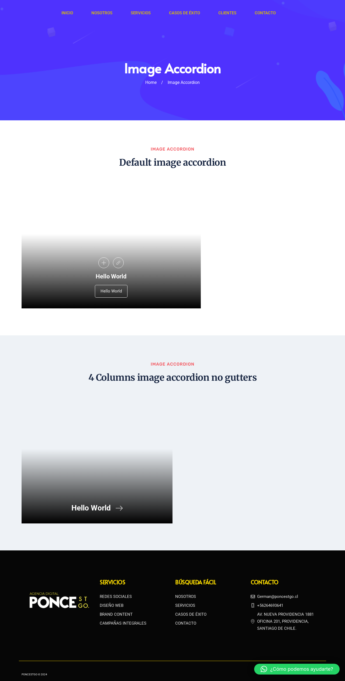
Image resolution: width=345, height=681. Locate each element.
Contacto (264, 13)
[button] (297, 669)
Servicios (140, 13)
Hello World (111, 290)
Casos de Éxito (184, 13)
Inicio (67, 13)
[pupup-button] (103, 261)
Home (151, 82)
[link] (118, 261)
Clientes (227, 13)
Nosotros (101, 13)
